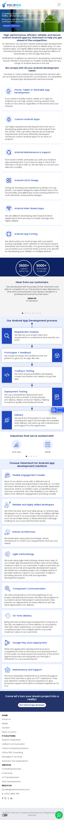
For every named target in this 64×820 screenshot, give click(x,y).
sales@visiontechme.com (16, 789)
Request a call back (11, 26)
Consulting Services (11, 768)
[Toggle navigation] (59, 4)
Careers (6, 727)
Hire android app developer (32, 705)
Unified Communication (13, 744)
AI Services (7, 773)
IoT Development (10, 777)
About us (6, 719)
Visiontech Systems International (26, 812)
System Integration (11, 739)
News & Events (9, 732)
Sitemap (32, 815)
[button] (22, 313)
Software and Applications (15, 761)
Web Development (11, 781)
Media (5, 723)
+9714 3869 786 (10, 793)
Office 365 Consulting (12, 752)
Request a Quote (57, 409)
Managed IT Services (12, 756)
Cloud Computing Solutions (15, 748)
